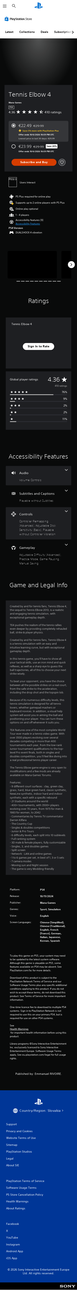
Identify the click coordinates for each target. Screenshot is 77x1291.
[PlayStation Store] (19, 19)
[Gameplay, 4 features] (38, 555)
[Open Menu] (4, 6)
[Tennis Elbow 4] (32, 264)
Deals (44, 32)
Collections (27, 32)
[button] (28, 224)
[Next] (71, 264)
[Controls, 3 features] (38, 523)
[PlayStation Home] (38, 6)
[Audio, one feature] (38, 475)
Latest (9, 32)
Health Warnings (19, 1029)
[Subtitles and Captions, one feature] (38, 496)
